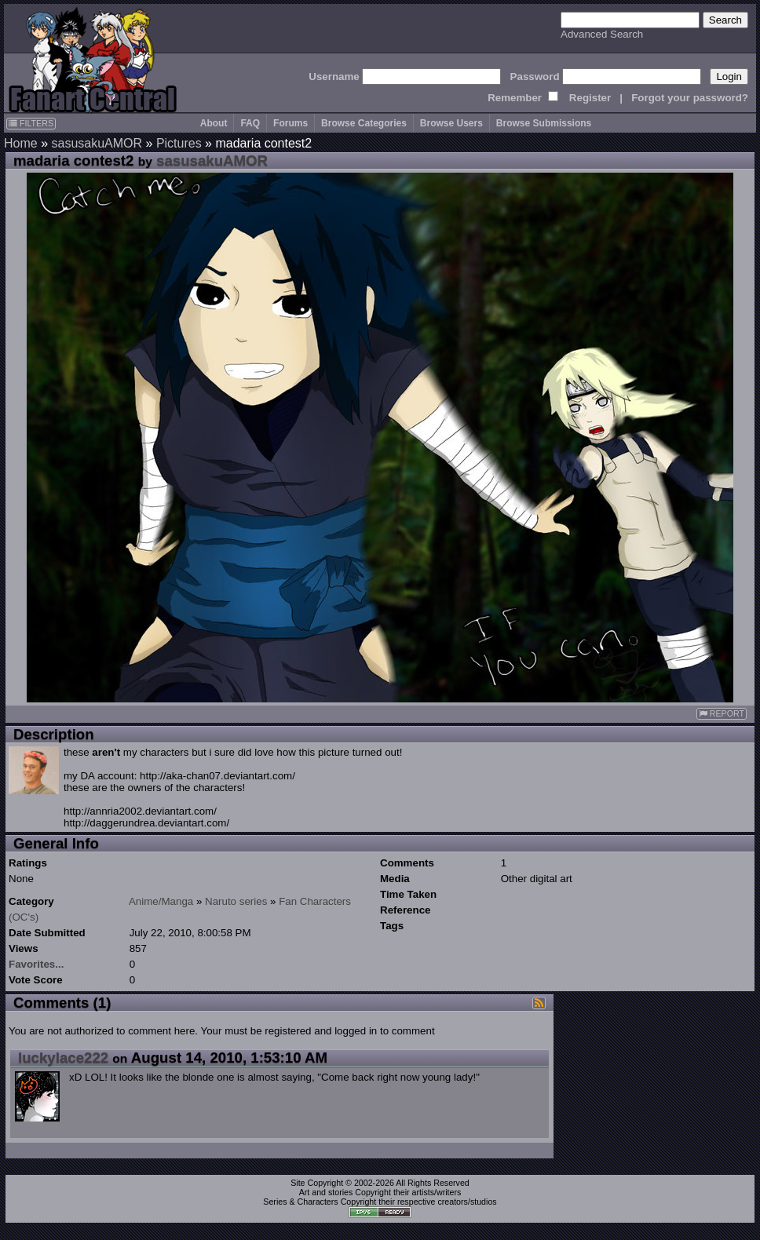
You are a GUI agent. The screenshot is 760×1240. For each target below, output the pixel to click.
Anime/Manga (161, 901)
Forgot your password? (689, 98)
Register (590, 98)
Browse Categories (364, 123)
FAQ (250, 123)
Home (21, 143)
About (214, 123)
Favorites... (36, 964)
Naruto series (236, 901)
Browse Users (451, 123)
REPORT (721, 714)
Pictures (179, 143)
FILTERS (31, 123)
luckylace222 (63, 1057)
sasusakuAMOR (96, 143)
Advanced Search (602, 34)
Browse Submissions (543, 123)
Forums (290, 123)
